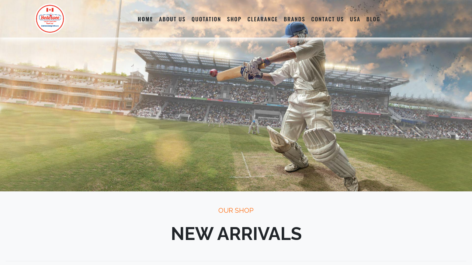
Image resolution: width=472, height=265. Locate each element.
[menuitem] (145, 18)
